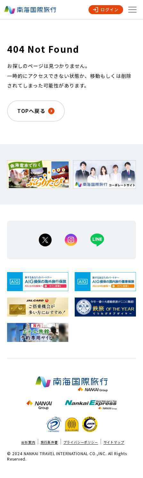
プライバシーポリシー (80, 442)
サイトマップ (114, 442)
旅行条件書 (49, 442)
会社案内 (28, 442)
